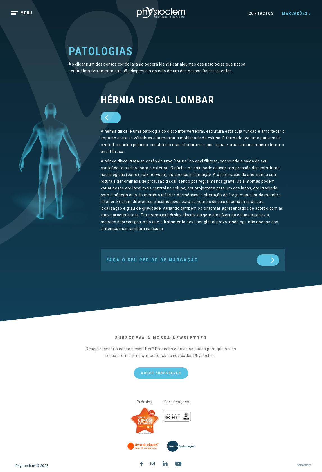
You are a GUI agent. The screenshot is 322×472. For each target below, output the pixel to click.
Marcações (295, 13)
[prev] (111, 117)
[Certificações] (177, 416)
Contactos (261, 13)
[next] (191, 260)
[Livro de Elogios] (143, 446)
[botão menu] (25, 13)
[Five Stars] (145, 421)
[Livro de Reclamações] (181, 446)
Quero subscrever (161, 373)
